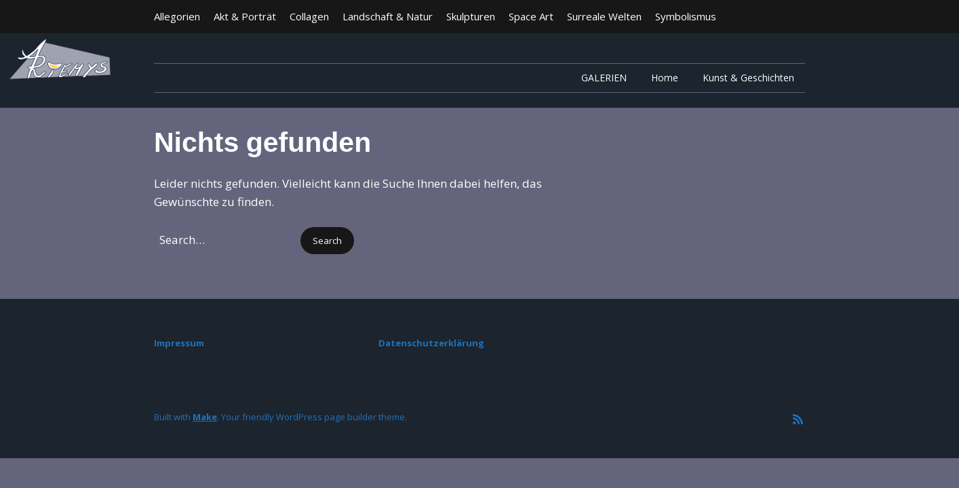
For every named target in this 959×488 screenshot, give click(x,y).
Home (664, 77)
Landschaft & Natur (387, 16)
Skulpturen (470, 16)
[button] (327, 241)
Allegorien (177, 16)
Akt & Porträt (245, 16)
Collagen (309, 16)
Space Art (531, 16)
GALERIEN (604, 77)
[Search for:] (226, 239)
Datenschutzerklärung (431, 343)
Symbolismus (685, 16)
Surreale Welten (604, 16)
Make (205, 417)
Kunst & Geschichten (748, 77)
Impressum (179, 343)
